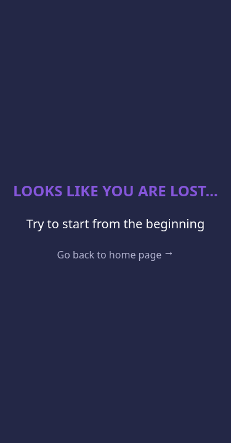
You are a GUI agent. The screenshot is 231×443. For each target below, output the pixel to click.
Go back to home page (115, 254)
